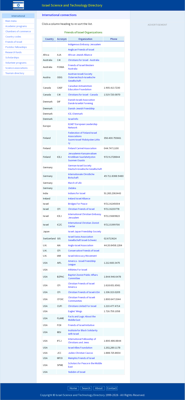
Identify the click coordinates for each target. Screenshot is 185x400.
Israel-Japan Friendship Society (84, 231)
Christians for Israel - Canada (83, 94)
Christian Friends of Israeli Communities (81, 299)
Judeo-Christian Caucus (80, 352)
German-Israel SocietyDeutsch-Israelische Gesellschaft (85, 167)
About (99, 388)
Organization (85, 39)
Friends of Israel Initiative (81, 325)
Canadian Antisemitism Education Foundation (80, 87)
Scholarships (12, 57)
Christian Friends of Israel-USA (84, 292)
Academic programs (16, 26)
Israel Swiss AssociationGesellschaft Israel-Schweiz (82, 238)
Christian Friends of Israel (81, 209)
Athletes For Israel (77, 269)
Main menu (11, 21)
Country (49, 39)
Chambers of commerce (18, 31)
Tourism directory (14, 73)
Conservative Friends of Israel (83, 250)
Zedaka (72, 188)
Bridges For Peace (77, 203)
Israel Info (73, 118)
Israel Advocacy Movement (82, 255)
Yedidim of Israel (76, 372)
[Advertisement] (18, 132)
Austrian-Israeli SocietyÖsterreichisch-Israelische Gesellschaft (81, 77)
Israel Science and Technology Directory (80, 395)
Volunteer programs (15, 62)
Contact (112, 388)
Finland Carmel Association (82, 148)
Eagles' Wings (75, 311)
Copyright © (47, 395)
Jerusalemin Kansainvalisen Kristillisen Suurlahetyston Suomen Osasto (82, 157)
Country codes (13, 36)
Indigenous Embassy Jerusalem (84, 44)
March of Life (74, 182)
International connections (59, 15)
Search (86, 388)
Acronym (62, 39)
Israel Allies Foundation (80, 347)
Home (73, 388)
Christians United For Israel (82, 306)
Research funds (13, 52)
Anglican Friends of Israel (81, 49)
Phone (113, 39)
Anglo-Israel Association (80, 245)
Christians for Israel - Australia (83, 60)
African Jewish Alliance (80, 54)
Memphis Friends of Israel (81, 358)
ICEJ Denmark (75, 113)
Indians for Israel (76, 193)
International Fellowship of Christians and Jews (82, 340)
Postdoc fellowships (16, 47)
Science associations (16, 68)
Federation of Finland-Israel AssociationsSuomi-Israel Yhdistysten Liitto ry (84, 138)
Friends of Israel (13, 41)
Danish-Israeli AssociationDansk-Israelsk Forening (81, 101)
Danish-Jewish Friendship (81, 108)
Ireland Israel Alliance (79, 198)
